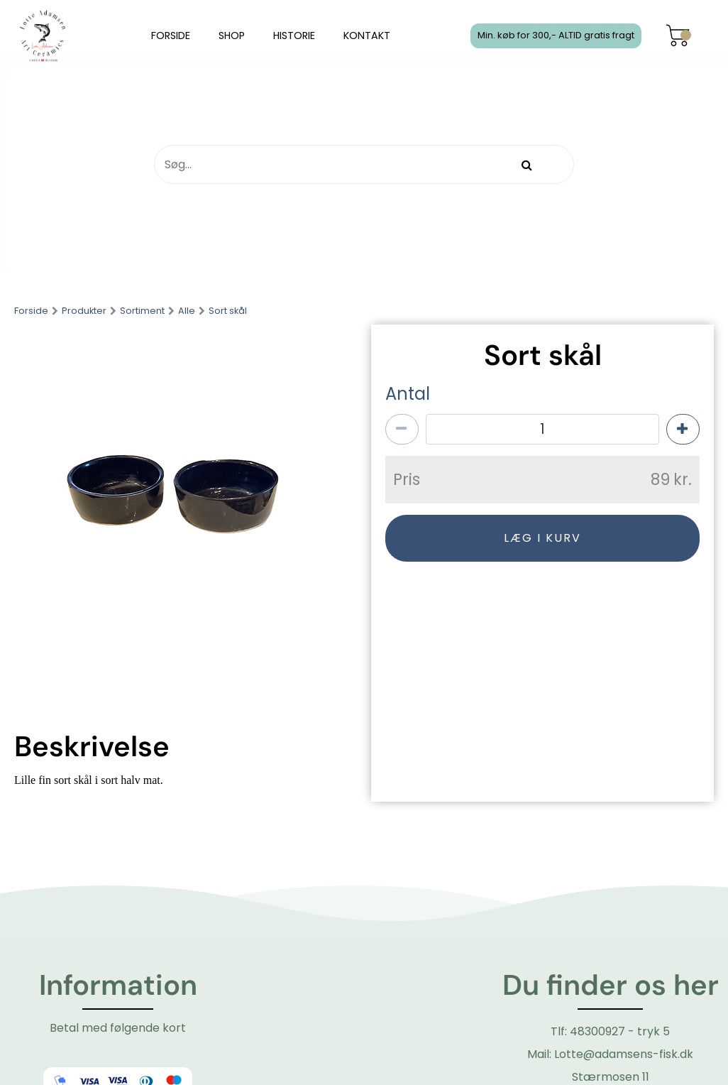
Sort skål (228, 311)
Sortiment (142, 311)
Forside (31, 311)
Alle (186, 311)
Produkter (84, 311)
